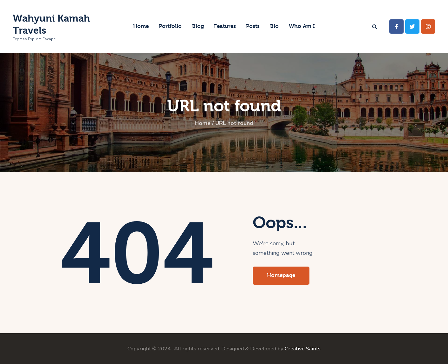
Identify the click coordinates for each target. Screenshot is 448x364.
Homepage (281, 275)
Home (202, 123)
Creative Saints (303, 348)
